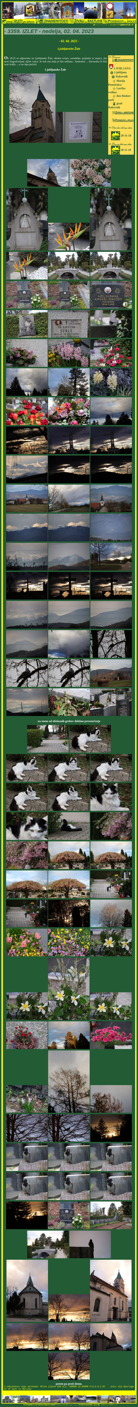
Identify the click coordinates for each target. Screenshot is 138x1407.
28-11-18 (121, 135)
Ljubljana (120, 72)
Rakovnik (121, 76)
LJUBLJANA (122, 68)
